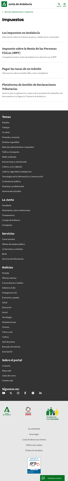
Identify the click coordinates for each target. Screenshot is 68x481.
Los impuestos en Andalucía (21, 33)
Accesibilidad (34, 428)
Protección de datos (34, 450)
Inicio (20, 4)
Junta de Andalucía (4, 4)
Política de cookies (34, 445)
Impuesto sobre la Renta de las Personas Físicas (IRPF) (29, 51)
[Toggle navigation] (64, 4)
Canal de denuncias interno (34, 439)
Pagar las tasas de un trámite (21, 69)
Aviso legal (34, 434)
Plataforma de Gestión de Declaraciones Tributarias (29, 87)
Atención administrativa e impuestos (18, 12)
